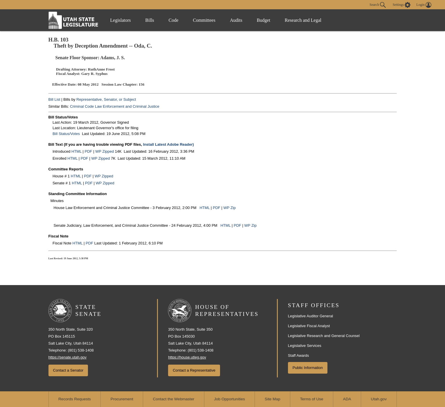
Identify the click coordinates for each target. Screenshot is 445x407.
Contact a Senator (68, 370)
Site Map (272, 399)
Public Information (308, 367)
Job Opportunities (229, 399)
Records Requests (74, 399)
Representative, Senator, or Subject (106, 99)
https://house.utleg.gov (187, 357)
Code (174, 20)
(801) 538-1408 (81, 350)
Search (378, 5)
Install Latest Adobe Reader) (168, 144)
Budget (263, 20)
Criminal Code (82, 106)
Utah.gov (379, 399)
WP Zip (230, 208)
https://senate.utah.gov (67, 357)
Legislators (120, 20)
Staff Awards (298, 355)
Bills (149, 20)
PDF (88, 151)
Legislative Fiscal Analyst (309, 326)
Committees (204, 20)
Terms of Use (311, 399)
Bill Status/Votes (66, 134)
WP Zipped (104, 151)
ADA (347, 399)
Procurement (122, 399)
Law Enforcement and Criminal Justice (127, 106)
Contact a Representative (194, 370)
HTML (76, 151)
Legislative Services (304, 345)
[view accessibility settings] (401, 5)
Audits (236, 20)
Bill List (54, 99)
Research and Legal (303, 20)
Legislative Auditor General (310, 316)
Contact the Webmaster (173, 399)
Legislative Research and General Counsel (324, 336)
